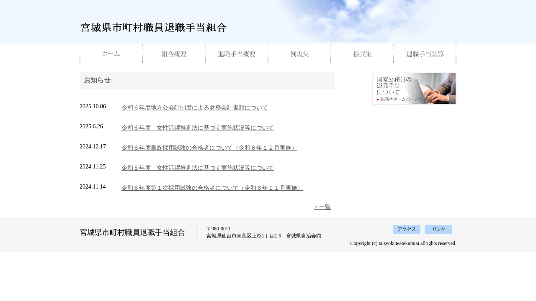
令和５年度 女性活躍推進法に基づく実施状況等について (197, 168)
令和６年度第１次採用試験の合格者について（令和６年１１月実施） (212, 188)
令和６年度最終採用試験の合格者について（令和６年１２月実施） (209, 148)
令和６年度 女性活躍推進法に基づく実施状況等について (197, 128)
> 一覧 (322, 207)
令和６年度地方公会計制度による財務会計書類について (194, 108)
